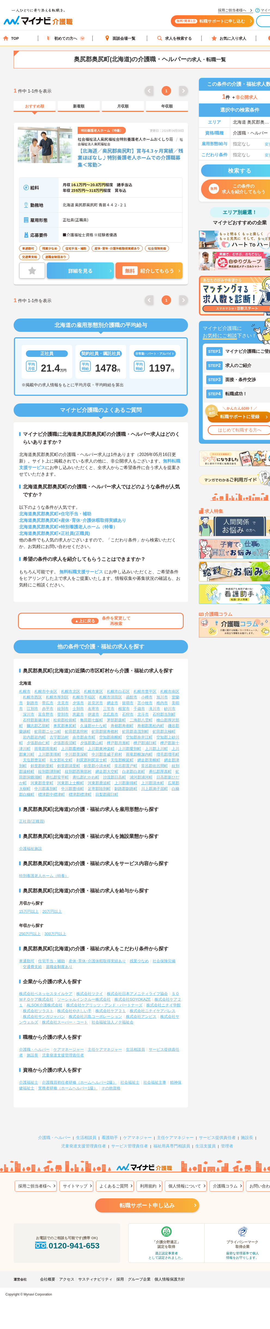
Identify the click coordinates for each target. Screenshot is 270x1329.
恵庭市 (78, 714)
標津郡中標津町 (51, 794)
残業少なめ (139, 961)
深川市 (28, 714)
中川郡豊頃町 (72, 788)
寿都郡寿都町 (122, 726)
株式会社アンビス (141, 1016)
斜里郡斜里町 (42, 766)
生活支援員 (205, 1146)
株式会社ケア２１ (110, 1011)
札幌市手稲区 (83, 697)
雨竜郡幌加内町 (139, 754)
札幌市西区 (32, 697)
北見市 (63, 703)
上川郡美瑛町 (49, 754)
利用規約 (148, 1186)
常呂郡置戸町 (125, 766)
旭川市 (162, 697)
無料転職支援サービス (81, 571)
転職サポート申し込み (147, 1205)
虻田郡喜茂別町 (135, 731)
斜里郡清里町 (68, 766)
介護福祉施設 (30, 848)
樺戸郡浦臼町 (145, 743)
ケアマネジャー (137, 1137)
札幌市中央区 (45, 691)
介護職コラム (225, 1186)
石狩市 (128, 714)
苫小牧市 (145, 703)
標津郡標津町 (80, 794)
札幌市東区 (93, 691)
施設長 (32, 1055)
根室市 (124, 708)
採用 (120, 1279)
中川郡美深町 (76, 754)
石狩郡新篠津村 (36, 720)
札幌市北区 (70, 691)
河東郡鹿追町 (99, 783)
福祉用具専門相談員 (171, 1146)
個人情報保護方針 (169, 1279)
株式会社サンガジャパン (44, 1016)
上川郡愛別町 (129, 748)
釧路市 (32, 703)
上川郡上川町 (156, 748)
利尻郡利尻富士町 (91, 760)
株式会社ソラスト (38, 1011)
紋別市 (63, 708)
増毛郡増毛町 (167, 754)
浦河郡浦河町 (141, 777)
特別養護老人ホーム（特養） (44, 876)
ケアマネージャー (68, 1049)
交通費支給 (32, 966)
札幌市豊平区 (145, 691)
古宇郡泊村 (59, 737)
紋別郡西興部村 (78, 771)
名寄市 (93, 708)
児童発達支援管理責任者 (63, 1055)
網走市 (112, 703)
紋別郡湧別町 (49, 771)
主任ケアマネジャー (105, 1049)
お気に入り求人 (228, 38)
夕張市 (78, 703)
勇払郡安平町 (57, 777)
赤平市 (47, 708)
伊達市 (93, 714)
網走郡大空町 (106, 771)
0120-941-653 (66, 1245)
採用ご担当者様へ (34, 1186)
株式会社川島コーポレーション (95, 1016)
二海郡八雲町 (141, 720)
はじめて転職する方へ (240, 430)
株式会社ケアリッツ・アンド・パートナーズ (104, 1005)
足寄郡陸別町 (99, 788)
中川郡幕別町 (45, 788)
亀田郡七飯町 (91, 720)
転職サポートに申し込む (210, 21)
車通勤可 (26, 961)
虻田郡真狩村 (76, 731)
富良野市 (45, 714)
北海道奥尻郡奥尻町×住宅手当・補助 (55, 514)
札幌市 (25, 691)
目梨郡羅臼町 (106, 794)
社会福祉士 (129, 1082)
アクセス (66, 1279)
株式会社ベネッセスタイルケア (45, 993)
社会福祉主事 (154, 1082)
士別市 (78, 708)
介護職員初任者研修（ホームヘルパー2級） (79, 1082)
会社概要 (47, 1279)
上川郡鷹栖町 (72, 748)
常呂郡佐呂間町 (154, 766)
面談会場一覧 (119, 38)
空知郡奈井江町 (139, 737)
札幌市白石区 (118, 691)
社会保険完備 (164, 961)
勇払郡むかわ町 (85, 777)
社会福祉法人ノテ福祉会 (113, 1022)
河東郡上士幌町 (70, 783)
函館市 (131, 697)
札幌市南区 (169, 691)
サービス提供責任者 (217, 1137)
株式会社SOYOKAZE (132, 999)
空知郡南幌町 (110, 737)
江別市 (32, 708)
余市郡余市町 (83, 737)
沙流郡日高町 (114, 777)
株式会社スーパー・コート (65, 1022)
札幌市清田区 (110, 697)
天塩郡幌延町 (122, 760)
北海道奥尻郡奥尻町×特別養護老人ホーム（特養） (68, 527)
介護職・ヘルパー (34, 1049)
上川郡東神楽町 (101, 748)
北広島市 (110, 714)
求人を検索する (174, 38)
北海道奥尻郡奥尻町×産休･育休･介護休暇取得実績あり (72, 520)
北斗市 (143, 714)
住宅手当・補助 (51, 961)
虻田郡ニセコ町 (47, 731)
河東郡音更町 (42, 783)
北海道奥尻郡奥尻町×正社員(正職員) (54, 533)
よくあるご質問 (113, 1186)
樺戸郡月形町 (118, 743)
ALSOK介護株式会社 (44, 1005)
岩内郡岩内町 (34, 737)
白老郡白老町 (133, 771)
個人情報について (184, 1186)
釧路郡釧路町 (125, 788)
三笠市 (108, 708)
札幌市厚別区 (57, 697)
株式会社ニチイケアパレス (152, 1011)
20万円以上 (52, 911)
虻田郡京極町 (164, 731)
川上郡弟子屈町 (154, 788)
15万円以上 (29, 911)
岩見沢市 (95, 703)
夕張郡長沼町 (64, 743)
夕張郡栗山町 (91, 743)
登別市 (63, 714)
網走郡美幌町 (148, 760)
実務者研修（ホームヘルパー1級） (68, 1088)
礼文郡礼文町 (61, 760)
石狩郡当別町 (164, 714)
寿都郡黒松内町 (150, 726)
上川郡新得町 (125, 783)
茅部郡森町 (116, 720)
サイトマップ (75, 1186)
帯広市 (47, 703)
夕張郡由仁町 (38, 743)
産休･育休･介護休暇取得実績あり (97, 961)
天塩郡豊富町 (34, 760)
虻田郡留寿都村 (105, 731)
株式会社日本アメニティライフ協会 (137, 993)
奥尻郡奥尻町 (64, 726)
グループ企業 (139, 1279)
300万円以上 (55, 934)
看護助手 (110, 1137)
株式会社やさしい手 (74, 1011)
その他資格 (110, 1088)
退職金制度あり (59, 966)
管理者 (227, 1146)
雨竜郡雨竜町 (45, 748)
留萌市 (128, 703)
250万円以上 (30, 934)
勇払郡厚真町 (160, 771)
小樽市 (147, 697)
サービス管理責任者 (129, 1146)
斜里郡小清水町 (97, 766)
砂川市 (169, 708)
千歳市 (139, 708)
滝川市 (154, 708)
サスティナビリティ (95, 1279)
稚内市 (162, 703)
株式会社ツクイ (89, 993)
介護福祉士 (28, 1082)
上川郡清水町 (152, 783)
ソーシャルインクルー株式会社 (84, 999)
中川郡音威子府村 (107, 754)
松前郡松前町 (64, 720)
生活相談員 (135, 1049)
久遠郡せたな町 (93, 726)
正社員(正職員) (31, 821)
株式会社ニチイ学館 (163, 1005)
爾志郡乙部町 (38, 726)
